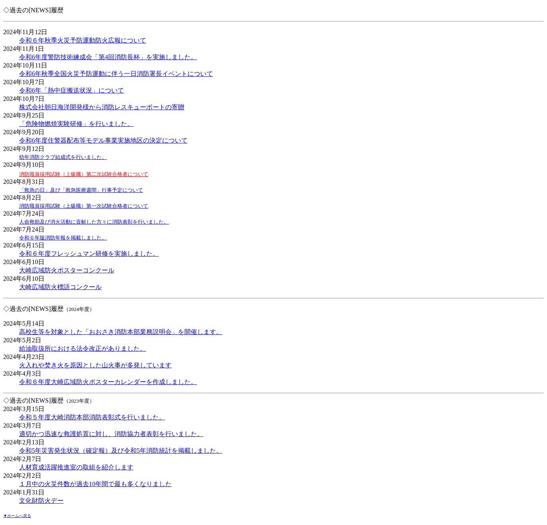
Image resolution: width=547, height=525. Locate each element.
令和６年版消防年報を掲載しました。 (63, 238)
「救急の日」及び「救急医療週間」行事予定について (81, 190)
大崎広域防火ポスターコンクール (66, 270)
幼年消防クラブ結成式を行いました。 (63, 157)
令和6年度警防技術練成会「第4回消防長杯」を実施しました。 (108, 57)
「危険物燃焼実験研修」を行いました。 (76, 123)
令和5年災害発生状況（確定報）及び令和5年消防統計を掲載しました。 (120, 450)
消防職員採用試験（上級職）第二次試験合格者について (83, 174)
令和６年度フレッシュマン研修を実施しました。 (89, 253)
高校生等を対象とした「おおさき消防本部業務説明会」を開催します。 (120, 331)
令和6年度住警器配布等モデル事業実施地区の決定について (103, 140)
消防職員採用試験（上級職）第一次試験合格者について (83, 206)
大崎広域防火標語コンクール (60, 287)
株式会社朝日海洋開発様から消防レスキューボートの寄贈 (101, 107)
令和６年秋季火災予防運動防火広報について (82, 40)
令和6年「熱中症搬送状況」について (71, 90)
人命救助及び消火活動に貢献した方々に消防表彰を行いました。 (94, 222)
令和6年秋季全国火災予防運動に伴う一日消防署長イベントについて (116, 73)
